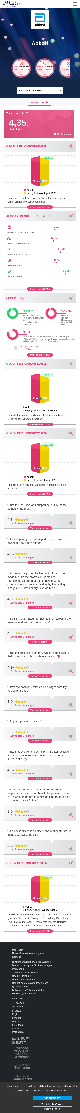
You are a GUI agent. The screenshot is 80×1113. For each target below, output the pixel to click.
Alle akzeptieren (53, 1098)
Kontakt (16, 956)
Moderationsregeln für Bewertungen (32, 965)
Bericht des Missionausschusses (30, 983)
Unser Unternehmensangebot (28, 953)
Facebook (18, 1003)
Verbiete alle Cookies (52, 1104)
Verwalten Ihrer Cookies (25, 972)
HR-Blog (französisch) (24, 993)
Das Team (17, 949)
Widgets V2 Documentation (28, 990)
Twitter (17, 1006)
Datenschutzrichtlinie (23, 979)
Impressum (18, 969)
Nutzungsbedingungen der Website (31, 962)
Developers (20, 986)
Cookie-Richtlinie (21, 976)
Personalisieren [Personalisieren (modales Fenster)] (52, 1109)
